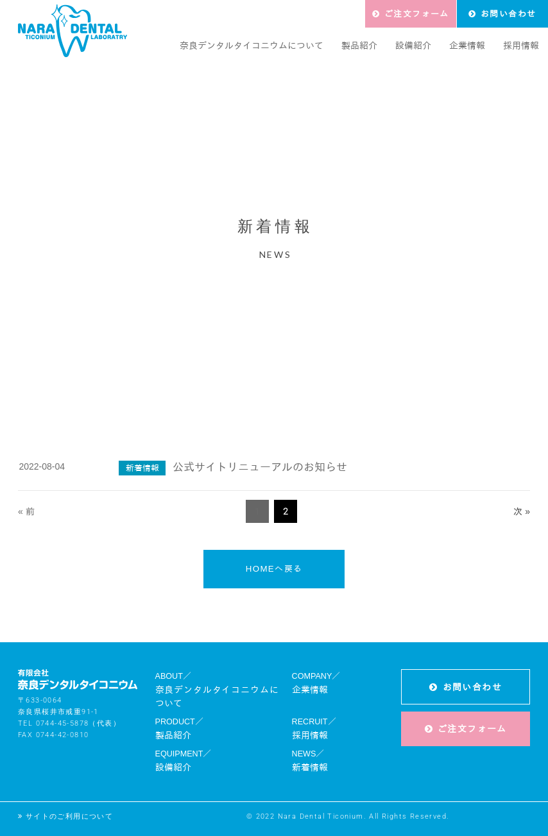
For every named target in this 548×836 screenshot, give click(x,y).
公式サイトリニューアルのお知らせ (260, 467)
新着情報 (310, 767)
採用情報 (310, 735)
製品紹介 (173, 735)
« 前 (26, 511)
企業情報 (310, 690)
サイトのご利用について (69, 816)
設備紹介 (173, 767)
